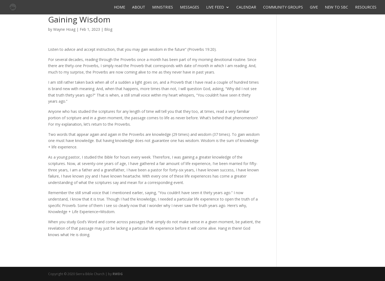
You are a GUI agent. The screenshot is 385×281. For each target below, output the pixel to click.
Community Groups (283, 7)
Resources (365, 7)
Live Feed (215, 7)
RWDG (118, 274)
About (138, 7)
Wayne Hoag (64, 29)
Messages (189, 7)
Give (314, 7)
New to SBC (336, 7)
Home (119, 7)
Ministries (162, 7)
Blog (108, 29)
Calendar (246, 7)
